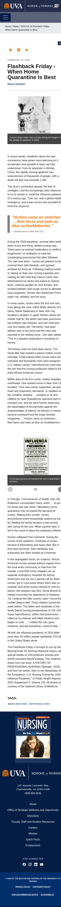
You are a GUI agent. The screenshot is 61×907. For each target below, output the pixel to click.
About (33, 804)
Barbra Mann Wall (17, 704)
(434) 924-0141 (33, 792)
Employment (33, 845)
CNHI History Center (39, 704)
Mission (32, 833)
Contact (32, 827)
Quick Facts (33, 839)
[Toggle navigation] (5, 17)
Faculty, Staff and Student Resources (33, 821)
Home (8, 26)
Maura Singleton (16, 83)
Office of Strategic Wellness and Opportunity (32, 810)
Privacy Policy (22, 887)
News (16, 26)
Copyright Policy (41, 887)
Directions (33, 815)
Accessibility (47, 895)
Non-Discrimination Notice (25, 895)
